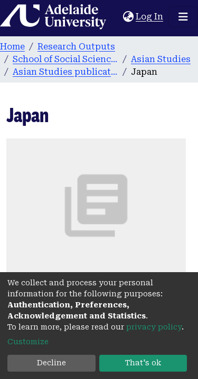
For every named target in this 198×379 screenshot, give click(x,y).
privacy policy (154, 327)
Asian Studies (161, 59)
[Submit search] (114, 17)
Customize (28, 341)
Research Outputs (76, 47)
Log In (150, 17)
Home (12, 47)
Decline (51, 362)
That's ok (143, 362)
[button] (128, 17)
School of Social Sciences (65, 59)
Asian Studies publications (65, 72)
